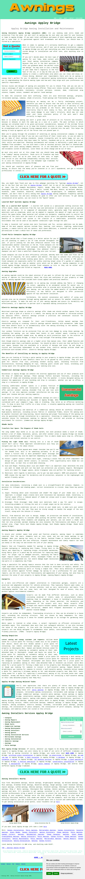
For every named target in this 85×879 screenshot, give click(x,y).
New (13, 864)
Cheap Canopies (53, 834)
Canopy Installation (15, 830)
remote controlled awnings (34, 702)
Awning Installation (22, 841)
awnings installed (44, 791)
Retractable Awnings (47, 830)
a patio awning (35, 357)
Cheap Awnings (62, 832)
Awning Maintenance (20, 838)
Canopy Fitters (8, 834)
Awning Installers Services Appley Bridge (27, 713)
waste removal (44, 764)
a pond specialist (75, 759)
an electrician (55, 755)
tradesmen (76, 751)
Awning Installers (47, 832)
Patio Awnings (31, 830)
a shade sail (77, 520)
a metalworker (15, 764)
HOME (55, 18)
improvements (74, 749)
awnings (49, 92)
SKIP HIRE (70, 753)
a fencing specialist (26, 761)
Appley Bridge (72, 183)
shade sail (61, 518)
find (8, 783)
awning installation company (45, 61)
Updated (18, 864)
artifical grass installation (21, 755)
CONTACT (71, 18)
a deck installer (32, 757)
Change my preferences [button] (66, 873)
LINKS (60, 18)
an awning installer (20, 753)
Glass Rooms (15, 832)
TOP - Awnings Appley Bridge (13, 848)
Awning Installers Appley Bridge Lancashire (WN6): (24, 33)
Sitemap (3, 864)
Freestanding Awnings (10, 836)
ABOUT (65, 18)
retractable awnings (74, 700)
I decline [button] (56, 873)
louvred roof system (41, 206)
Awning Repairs (69, 838)
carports (73, 583)
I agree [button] (49, 873)
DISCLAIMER (79, 18)
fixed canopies (46, 245)
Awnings (21, 834)
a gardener (60, 757)
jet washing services (43, 759)
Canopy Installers (29, 832)
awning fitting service (11, 702)
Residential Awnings (35, 834)
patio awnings (38, 690)
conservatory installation (63, 761)
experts (13, 799)
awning (42, 35)
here (58, 802)
